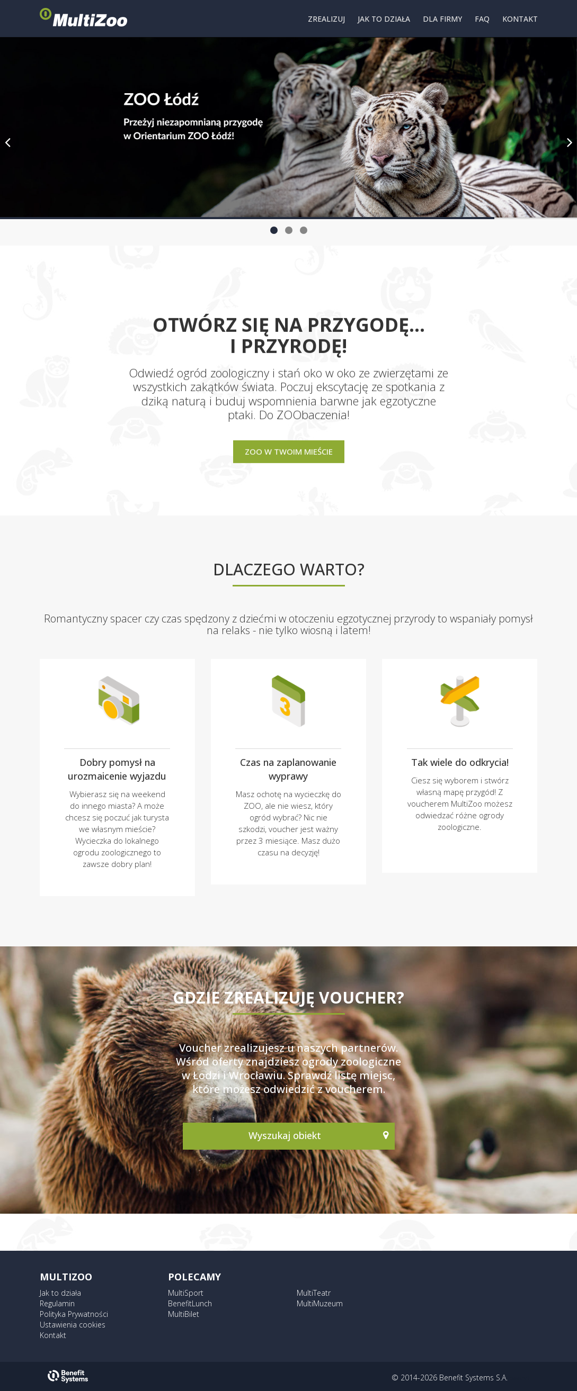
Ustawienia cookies (72, 1325)
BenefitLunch (190, 1303)
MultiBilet (183, 1314)
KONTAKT (520, 19)
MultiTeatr (314, 1293)
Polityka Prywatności (74, 1314)
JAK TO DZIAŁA (384, 19)
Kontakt (53, 1335)
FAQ (482, 19)
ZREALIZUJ (326, 19)
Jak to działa (60, 1293)
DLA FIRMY (442, 19)
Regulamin (57, 1303)
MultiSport (185, 1293)
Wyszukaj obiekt (286, 1135)
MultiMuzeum (320, 1303)
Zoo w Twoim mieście (289, 451)
